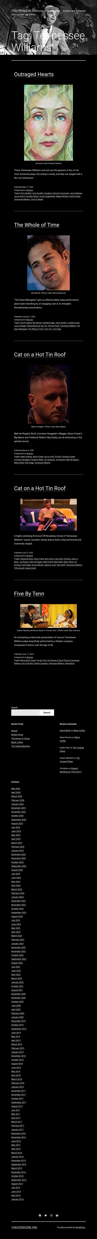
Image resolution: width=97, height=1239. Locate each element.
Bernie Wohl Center (28, 660)
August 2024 (17, 870)
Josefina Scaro (74, 323)
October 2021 (17, 986)
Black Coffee (17, 742)
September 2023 (18, 912)
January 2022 (17, 982)
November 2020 (18, 998)
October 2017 (17, 1098)
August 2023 (17, 916)
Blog (57, 11)
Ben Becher (37, 323)
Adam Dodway (26, 457)
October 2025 (17, 815)
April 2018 (16, 1075)
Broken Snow (17, 734)
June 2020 (16, 1005)
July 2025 (15, 827)
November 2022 (18, 951)
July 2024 (15, 874)
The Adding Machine (20, 746)
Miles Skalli (58, 562)
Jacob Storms (19, 196)
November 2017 (18, 1094)
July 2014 (15, 1187)
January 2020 (17, 1017)
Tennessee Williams (22, 199)
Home (40, 11)
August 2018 (17, 1063)
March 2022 (16, 978)
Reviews (30, 190)
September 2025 (18, 819)
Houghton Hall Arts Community (56, 193)
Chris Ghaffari (26, 193)
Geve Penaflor (37, 193)
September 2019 (18, 1029)
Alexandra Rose (26, 559)
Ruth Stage (29, 463)
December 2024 (18, 854)
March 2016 (16, 1153)
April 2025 (16, 839)
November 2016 (18, 1137)
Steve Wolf (61, 565)
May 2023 (15, 928)
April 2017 (16, 1118)
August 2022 (17, 963)
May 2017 (15, 1114)
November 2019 (18, 1021)
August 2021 (17, 990)
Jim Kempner (49, 460)
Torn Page (57, 329)
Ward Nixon (70, 663)
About (50, 11)
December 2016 (18, 1133)
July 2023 (15, 920)
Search (14, 707)
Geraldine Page (48, 323)
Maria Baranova (33, 326)
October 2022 (17, 955)
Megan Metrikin (62, 196)
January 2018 (17, 1087)
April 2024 (16, 885)
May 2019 (15, 1036)
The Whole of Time (36, 225)
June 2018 (16, 1067)
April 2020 (16, 1009)
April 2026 (16, 792)
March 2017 (16, 1122)
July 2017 (15, 1110)
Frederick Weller (37, 460)
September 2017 (18, 1102)
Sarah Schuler (74, 196)
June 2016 (16, 1141)
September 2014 (18, 1180)
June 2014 (16, 1191)
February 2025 (17, 847)
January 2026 (17, 804)
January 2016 (17, 1156)
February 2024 (17, 893)
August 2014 (17, 1184)
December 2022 (18, 947)
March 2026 (16, 796)
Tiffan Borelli (19, 568)
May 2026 (15, 788)
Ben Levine (49, 559)
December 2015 (18, 1160)
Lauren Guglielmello (47, 196)
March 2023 (16, 936)
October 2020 (17, 1001)
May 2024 (15, 881)
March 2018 (16, 1079)
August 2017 (17, 1106)
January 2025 (17, 850)
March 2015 (16, 1168)
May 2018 (15, 1071)
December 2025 (18, 808)
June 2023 (16, 924)
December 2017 (18, 1091)
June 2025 (16, 831)
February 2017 (17, 1125)
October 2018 (17, 1060)
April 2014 (16, 1195)
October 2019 (17, 1025)
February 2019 (17, 1048)
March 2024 (16, 889)
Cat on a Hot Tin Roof (40, 354)
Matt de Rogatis (72, 460)
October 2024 (17, 862)
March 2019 (16, 1044)
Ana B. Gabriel (26, 323)
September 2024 (18, 866)
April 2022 (16, 974)
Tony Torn (48, 329)
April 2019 (16, 1040)
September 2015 (18, 1164)
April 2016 (16, 1149)
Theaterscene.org (24, 10)
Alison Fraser (38, 457)
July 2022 (15, 967)
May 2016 (15, 1145)
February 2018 (17, 1083)
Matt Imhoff (48, 562)
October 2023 (17, 909)
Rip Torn (44, 326)
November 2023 (18, 905)
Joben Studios (61, 323)
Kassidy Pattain (32, 196)
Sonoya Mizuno (38, 565)
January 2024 (17, 897)
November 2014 (18, 1172)
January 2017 (17, 1129)
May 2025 (15, 835)
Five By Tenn (29, 593)
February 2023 (17, 939)
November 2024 (18, 858)
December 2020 (18, 994)
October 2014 (17, 1176)
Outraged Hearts (34, 74)
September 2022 (18, 959)
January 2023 (17, 943)
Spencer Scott (50, 565)
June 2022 (16, 971)
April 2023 (16, 932)
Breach (14, 731)
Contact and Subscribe (74, 11)
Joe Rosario (60, 460)
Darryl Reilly (65, 730)
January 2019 (17, 1052)
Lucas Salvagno (20, 326)
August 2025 (17, 823)
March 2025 (16, 843)
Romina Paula (54, 326)
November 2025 (18, 812)
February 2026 (17, 800)
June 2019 (16, 1032)
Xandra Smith (30, 568)
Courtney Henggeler (22, 460)
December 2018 (18, 1056)
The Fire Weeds (37, 199)
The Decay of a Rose (20, 738)
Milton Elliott (19, 463)
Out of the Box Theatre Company (35, 663)
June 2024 (16, 877)
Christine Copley (68, 457)
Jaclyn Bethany (76, 193)
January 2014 (17, 1199)
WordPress (80, 1227)
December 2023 (18, 901)
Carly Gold (59, 559)
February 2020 (17, 1013)
